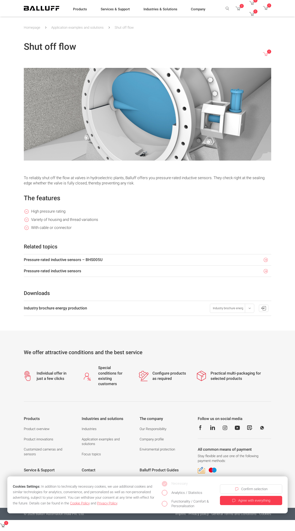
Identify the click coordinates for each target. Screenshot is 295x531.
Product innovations (38, 439)
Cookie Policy (80, 503)
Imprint (180, 514)
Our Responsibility (153, 429)
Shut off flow (124, 27)
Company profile (152, 439)
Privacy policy (199, 514)
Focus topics (91, 454)
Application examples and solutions (77, 27)
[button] (80, 9)
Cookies (265, 514)
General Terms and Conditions (234, 514)
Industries (89, 429)
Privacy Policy (107, 503)
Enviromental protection (157, 449)
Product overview (36, 429)
